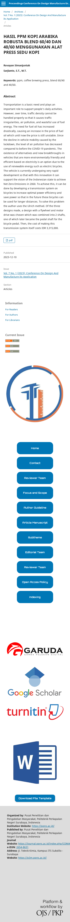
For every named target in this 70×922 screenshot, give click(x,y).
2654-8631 (22, 847)
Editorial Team (35, 552)
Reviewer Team (35, 477)
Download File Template (34, 798)
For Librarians (12, 320)
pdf (10, 240)
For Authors (11, 314)
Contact (35, 462)
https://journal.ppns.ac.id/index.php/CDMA (44, 843)
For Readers (11, 309)
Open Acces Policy (35, 582)
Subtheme (35, 537)
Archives (18, 11)
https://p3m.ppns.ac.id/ (32, 857)
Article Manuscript (34, 522)
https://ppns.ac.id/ (43, 826)
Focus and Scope (35, 492)
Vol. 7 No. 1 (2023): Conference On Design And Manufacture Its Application (35, 17)
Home (7, 11)
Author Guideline (35, 507)
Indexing (35, 596)
